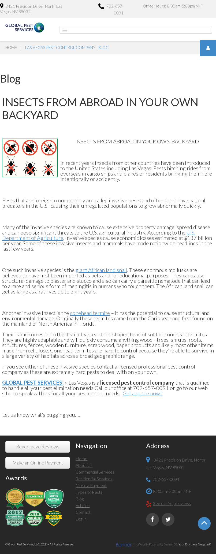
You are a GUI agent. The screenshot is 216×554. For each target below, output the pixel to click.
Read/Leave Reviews (37, 446)
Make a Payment (91, 485)
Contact (83, 512)
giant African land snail (101, 270)
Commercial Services (95, 471)
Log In (81, 518)
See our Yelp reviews (172, 503)
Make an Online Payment (38, 463)
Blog (80, 498)
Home (11, 47)
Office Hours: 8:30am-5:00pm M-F (173, 5)
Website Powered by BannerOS (157, 544)
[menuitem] (108, 459)
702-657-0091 (111, 9)
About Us (84, 465)
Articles (83, 505)
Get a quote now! (142, 393)
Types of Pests (89, 491)
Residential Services (94, 478)
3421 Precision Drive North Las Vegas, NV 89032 (31, 8)
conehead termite (90, 313)
